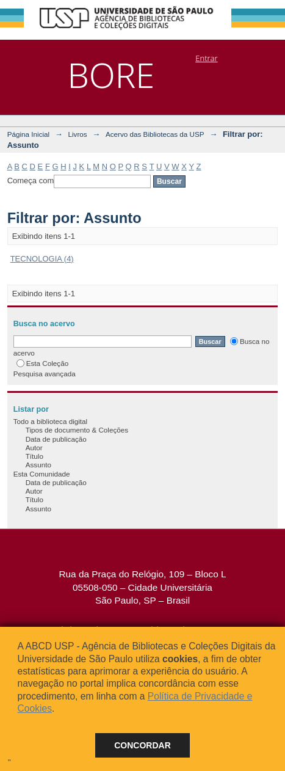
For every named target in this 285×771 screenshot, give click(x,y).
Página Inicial (28, 134)
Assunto (38, 465)
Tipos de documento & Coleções (77, 430)
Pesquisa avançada (44, 374)
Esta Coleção (42, 363)
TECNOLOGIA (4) (42, 258)
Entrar (206, 58)
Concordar (142, 745)
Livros (77, 134)
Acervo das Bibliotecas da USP (155, 134)
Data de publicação (56, 439)
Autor (34, 447)
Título (34, 456)
